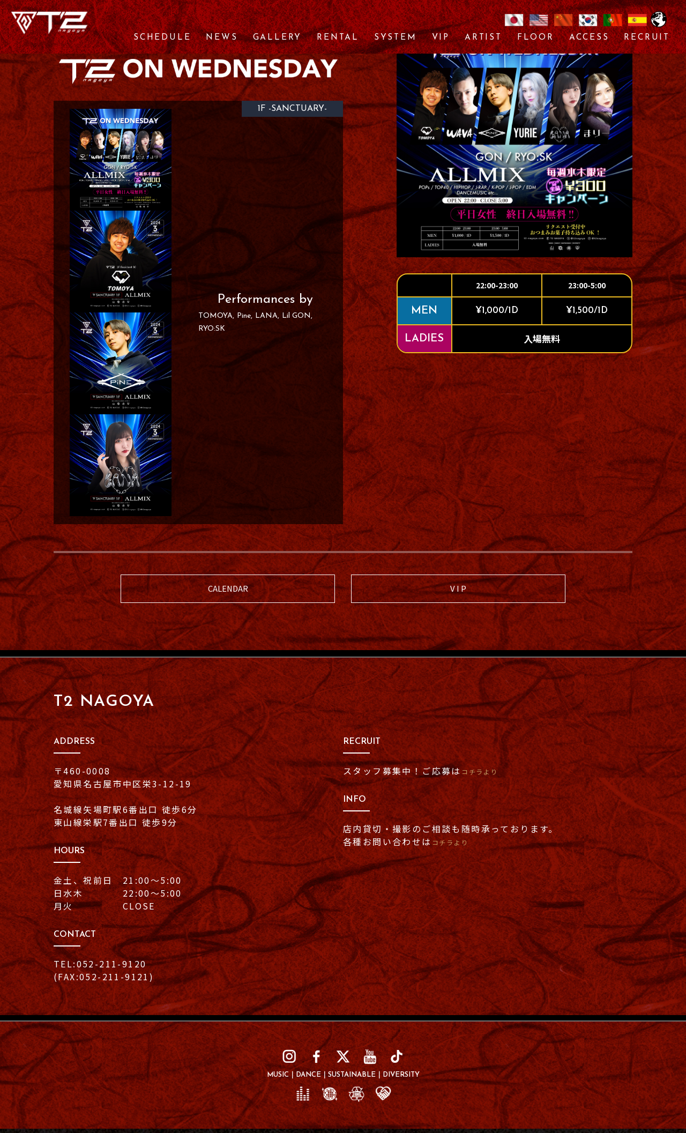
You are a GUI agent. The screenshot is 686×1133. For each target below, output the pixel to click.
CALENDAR (228, 591)
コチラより (486, 775)
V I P (458, 591)
